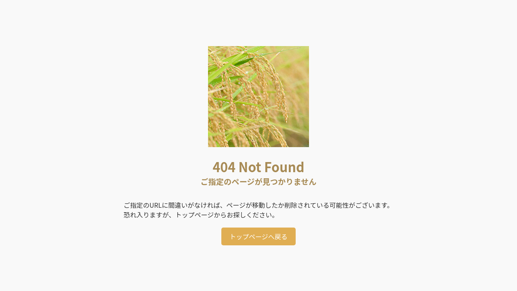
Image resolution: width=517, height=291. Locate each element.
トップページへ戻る (258, 236)
